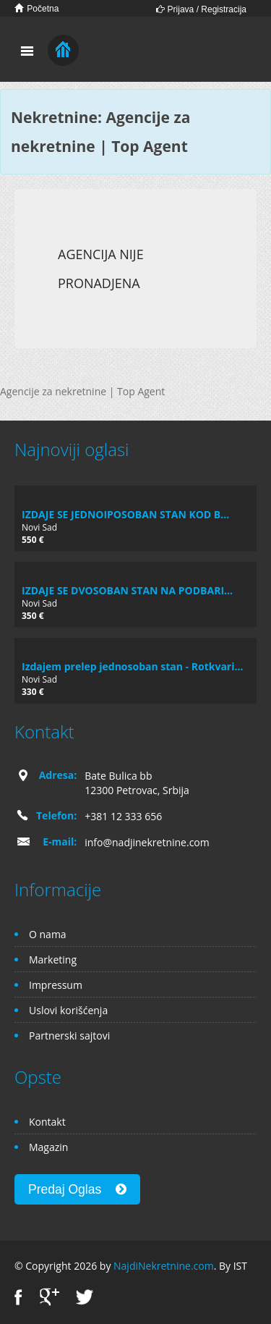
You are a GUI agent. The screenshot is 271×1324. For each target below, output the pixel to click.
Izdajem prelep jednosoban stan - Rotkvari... (132, 666)
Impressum (55, 985)
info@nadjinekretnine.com (147, 842)
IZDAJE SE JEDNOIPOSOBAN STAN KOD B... (125, 514)
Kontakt (47, 1122)
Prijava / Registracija (201, 9)
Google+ (49, 1297)
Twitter (84, 1297)
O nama (47, 934)
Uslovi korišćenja (68, 1010)
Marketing (53, 959)
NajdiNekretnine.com (163, 1266)
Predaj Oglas (77, 1189)
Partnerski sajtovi (69, 1035)
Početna (36, 8)
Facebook (18, 1297)
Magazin (48, 1147)
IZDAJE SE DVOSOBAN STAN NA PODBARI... (127, 590)
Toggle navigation (27, 51)
